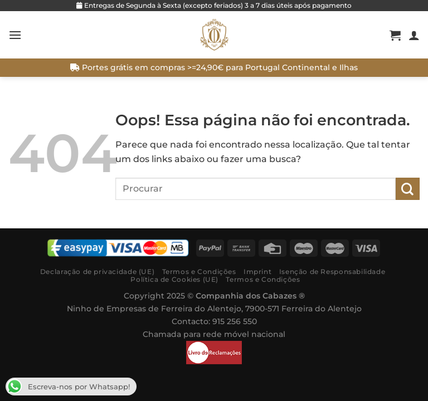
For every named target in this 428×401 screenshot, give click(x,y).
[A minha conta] (414, 35)
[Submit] (408, 188)
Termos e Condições (199, 271)
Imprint (257, 271)
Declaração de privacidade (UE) (97, 271)
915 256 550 (234, 321)
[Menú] (15, 34)
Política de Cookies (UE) (174, 279)
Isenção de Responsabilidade (332, 271)
